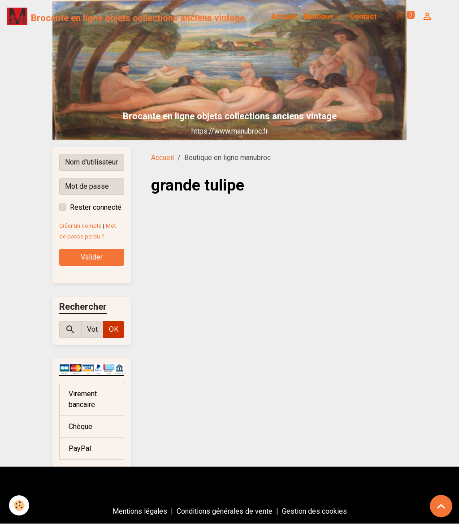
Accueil (283, 16)
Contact (363, 16)
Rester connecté (95, 207)
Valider (92, 257)
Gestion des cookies (314, 511)
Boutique (319, 16)
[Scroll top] (441, 506)
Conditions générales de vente (225, 511)
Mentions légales (140, 511)
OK (113, 329)
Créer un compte (80, 225)
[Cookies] (19, 505)
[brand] (126, 17)
